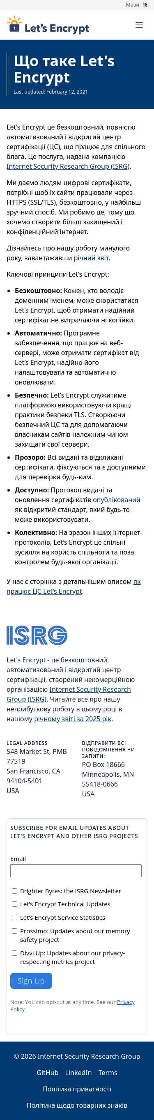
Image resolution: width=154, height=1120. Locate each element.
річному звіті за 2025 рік (72, 718)
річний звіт (91, 257)
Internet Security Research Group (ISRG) (68, 166)
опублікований (116, 499)
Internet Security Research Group (89, 1056)
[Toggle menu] (139, 25)
